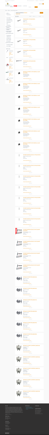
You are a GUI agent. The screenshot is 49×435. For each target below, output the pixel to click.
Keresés (41, 12)
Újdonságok (7, 5)
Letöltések (25, 5)
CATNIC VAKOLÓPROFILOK (9, 19)
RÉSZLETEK (30, 25)
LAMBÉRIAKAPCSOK (8, 36)
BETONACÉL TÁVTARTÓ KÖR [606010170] (30, 299)
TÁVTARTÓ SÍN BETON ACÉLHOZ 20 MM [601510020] (31, 165)
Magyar (7, 1)
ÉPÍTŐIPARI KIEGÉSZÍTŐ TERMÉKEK (9, 42)
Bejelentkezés (42, 0)
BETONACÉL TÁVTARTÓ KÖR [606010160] (30, 288)
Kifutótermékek (11, 6)
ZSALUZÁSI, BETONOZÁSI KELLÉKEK (14, 10)
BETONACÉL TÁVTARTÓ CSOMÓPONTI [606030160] (31, 357)
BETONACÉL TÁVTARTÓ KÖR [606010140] (30, 277)
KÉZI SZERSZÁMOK (8, 41)
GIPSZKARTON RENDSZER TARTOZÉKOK (8, 29)
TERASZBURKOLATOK (8, 35)
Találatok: (40, 16)
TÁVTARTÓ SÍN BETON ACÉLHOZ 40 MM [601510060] (31, 208)
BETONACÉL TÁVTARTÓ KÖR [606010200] (30, 334)
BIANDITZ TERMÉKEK (8, 39)
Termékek (9, 10)
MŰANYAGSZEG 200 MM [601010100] (29, 61)
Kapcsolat (27, 409)
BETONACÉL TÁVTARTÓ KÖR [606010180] (30, 311)
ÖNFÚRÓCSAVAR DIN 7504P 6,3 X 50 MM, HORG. (11, 72)
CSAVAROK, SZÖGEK (8, 22)
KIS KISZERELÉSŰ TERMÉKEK (9, 44)
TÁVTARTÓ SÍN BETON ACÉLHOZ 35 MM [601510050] (31, 197)
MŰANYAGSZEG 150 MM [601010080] (29, 50)
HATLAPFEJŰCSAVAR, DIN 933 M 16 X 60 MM (11, 58)
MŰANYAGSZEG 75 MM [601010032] (29, 19)
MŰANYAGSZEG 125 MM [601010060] (29, 39)
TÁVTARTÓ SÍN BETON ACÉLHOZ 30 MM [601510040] (31, 186)
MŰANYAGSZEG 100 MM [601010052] (29, 29)
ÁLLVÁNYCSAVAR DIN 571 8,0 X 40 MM (11, 78)
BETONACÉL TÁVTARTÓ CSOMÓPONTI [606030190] (31, 391)
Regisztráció (37, 0)
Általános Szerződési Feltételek (29, 408)
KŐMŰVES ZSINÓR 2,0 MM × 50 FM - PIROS (11, 65)
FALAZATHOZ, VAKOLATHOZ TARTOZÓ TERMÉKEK (9, 31)
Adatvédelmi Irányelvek (29, 407)
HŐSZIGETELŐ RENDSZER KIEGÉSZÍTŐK (8, 27)
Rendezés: (30, 16)
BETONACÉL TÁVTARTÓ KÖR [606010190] (30, 322)
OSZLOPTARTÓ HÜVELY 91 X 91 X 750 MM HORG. (11, 51)
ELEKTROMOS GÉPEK (8, 38)
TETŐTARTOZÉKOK (8, 25)
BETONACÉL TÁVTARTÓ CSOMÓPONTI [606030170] (31, 368)
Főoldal (6, 10)
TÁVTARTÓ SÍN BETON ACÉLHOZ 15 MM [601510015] (31, 154)
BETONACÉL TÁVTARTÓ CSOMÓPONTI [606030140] (31, 345)
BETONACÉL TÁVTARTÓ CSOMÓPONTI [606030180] (31, 379)
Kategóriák (20, 5)
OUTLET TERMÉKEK (8, 46)
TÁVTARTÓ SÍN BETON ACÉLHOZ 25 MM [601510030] (31, 176)
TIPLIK (7, 23)
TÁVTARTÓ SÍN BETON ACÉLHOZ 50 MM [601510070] (31, 218)
